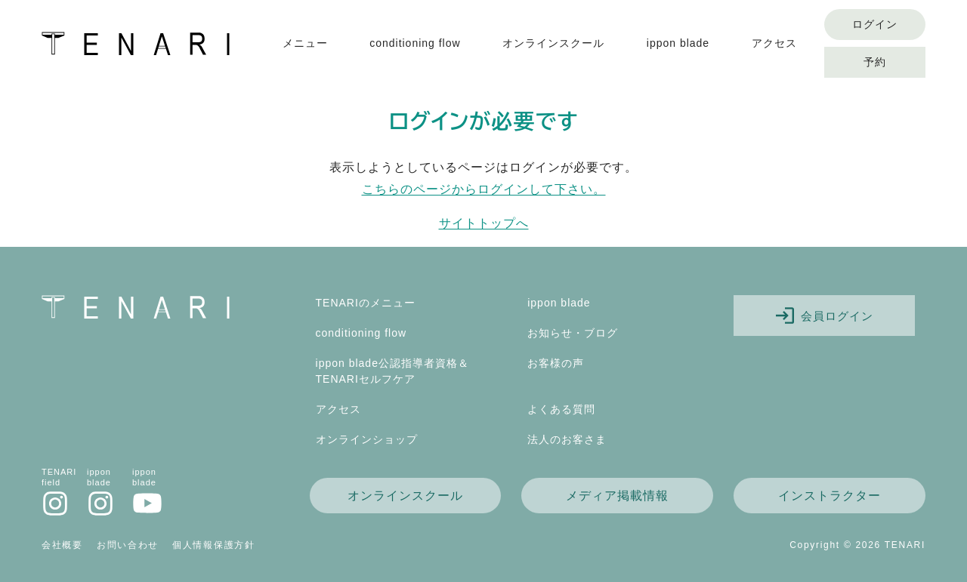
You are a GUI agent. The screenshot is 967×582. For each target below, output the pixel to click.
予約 (875, 62)
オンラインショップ (367, 439)
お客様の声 (555, 363)
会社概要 (62, 545)
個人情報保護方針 (213, 545)
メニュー (305, 43)
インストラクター (829, 495)
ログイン (874, 24)
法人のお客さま (567, 439)
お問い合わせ (128, 545)
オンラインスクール (553, 43)
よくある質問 (561, 409)
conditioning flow (415, 43)
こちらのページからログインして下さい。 (484, 189)
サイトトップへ (484, 223)
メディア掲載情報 (617, 495)
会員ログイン (824, 315)
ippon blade (678, 43)
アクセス (774, 43)
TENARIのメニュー (366, 303)
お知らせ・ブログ (572, 333)
